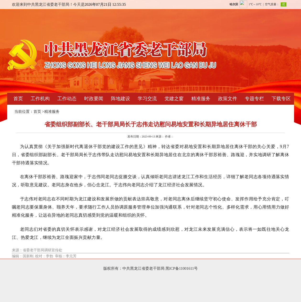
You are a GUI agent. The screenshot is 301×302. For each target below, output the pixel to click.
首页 (18, 98)
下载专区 (281, 98)
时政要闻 (93, 98)
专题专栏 (254, 98)
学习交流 (147, 98)
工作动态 (67, 98)
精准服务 (200, 98)
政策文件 (227, 98)
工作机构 (40, 98)
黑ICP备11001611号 (181, 268)
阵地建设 (120, 98)
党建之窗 (174, 98)
